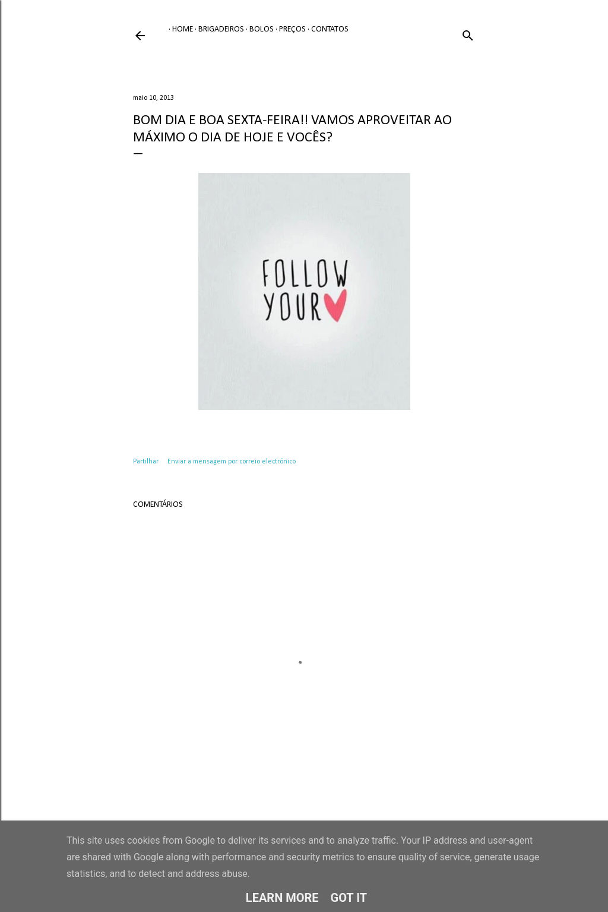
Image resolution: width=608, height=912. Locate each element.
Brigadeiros (217, 29)
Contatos (326, 29)
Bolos (258, 29)
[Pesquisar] (468, 33)
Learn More (282, 898)
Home (179, 29)
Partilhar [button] (146, 461)
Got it (349, 898)
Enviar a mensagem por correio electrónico (231, 461)
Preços (289, 29)
